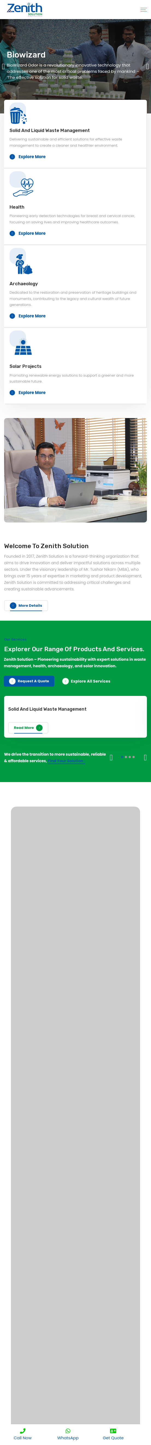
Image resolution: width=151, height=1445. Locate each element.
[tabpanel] (75, 66)
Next (145, 757)
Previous (111, 757)
